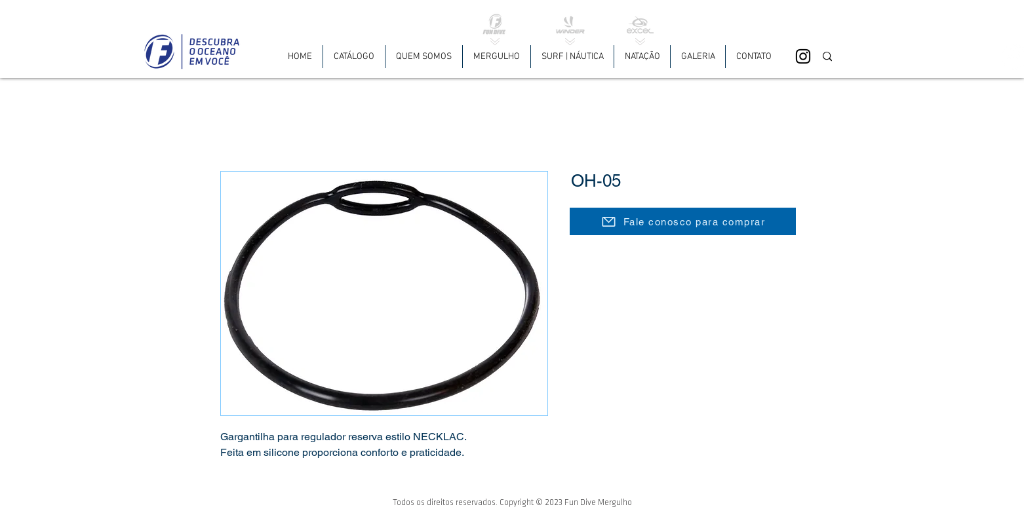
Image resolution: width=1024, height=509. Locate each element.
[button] (496, 56)
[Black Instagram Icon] (803, 56)
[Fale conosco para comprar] (683, 221)
